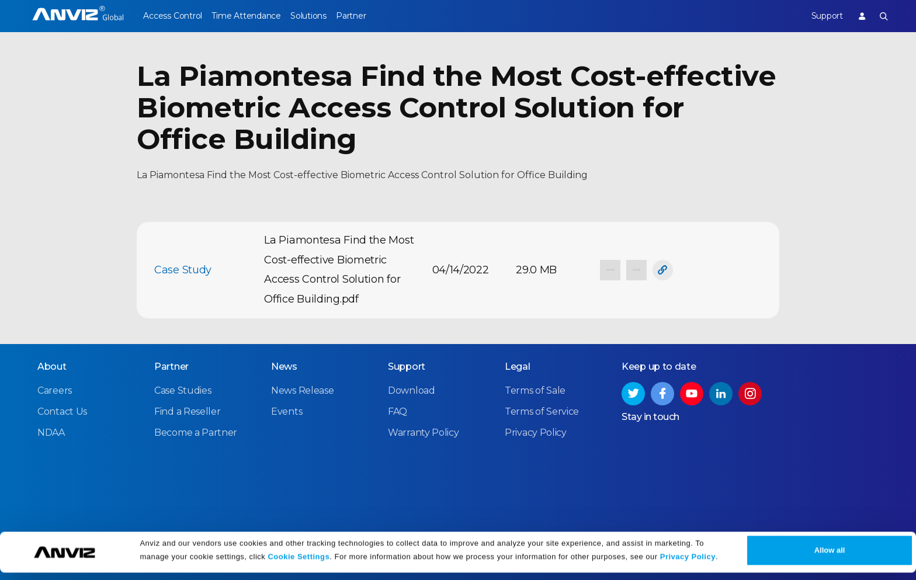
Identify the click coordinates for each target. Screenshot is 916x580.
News (284, 365)
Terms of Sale (535, 389)
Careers (54, 389)
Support (818, 16)
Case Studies (182, 389)
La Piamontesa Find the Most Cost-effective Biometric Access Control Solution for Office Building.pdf (339, 269)
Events (286, 410)
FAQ (397, 410)
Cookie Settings (298, 564)
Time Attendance (254, 16)
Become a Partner (195, 431)
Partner (378, 16)
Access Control (172, 16)
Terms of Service (542, 410)
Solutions (326, 16)
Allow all (829, 557)
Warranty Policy (423, 431)
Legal (517, 365)
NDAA (51, 431)
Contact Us (62, 410)
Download (411, 389)
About (52, 365)
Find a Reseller (187, 410)
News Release (302, 389)
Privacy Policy (688, 564)
